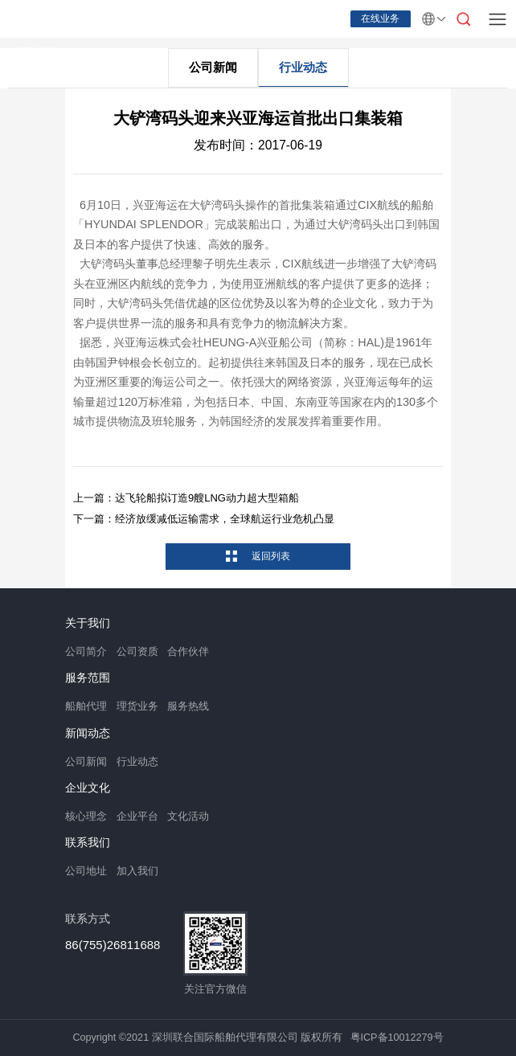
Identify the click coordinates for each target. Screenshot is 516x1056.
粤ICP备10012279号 (397, 1037)
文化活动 (188, 816)
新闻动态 (87, 733)
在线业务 (380, 18)
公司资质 (137, 651)
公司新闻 (213, 67)
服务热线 (188, 706)
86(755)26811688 (112, 945)
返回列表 (268, 556)
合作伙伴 (188, 651)
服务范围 (87, 678)
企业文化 (87, 788)
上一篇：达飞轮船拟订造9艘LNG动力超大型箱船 (186, 498)
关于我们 (87, 623)
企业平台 (137, 816)
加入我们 (137, 871)
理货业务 (137, 706)
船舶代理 (86, 706)
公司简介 (86, 651)
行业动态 (303, 67)
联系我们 (87, 843)
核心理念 (86, 816)
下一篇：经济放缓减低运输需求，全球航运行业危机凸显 (203, 519)
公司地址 (86, 871)
